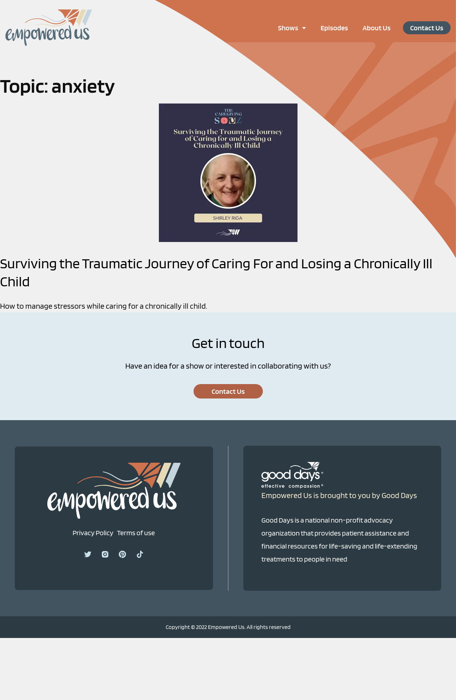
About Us (376, 27)
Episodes (334, 27)
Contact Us (426, 27)
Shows (295, 28)
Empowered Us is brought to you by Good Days (339, 495)
